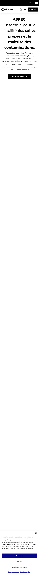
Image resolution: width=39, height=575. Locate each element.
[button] (36, 533)
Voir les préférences (19, 567)
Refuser (19, 561)
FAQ (33, 3)
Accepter (19, 556)
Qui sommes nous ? (17, 3)
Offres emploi (27, 3)
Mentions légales (25, 572)
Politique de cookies (13, 572)
